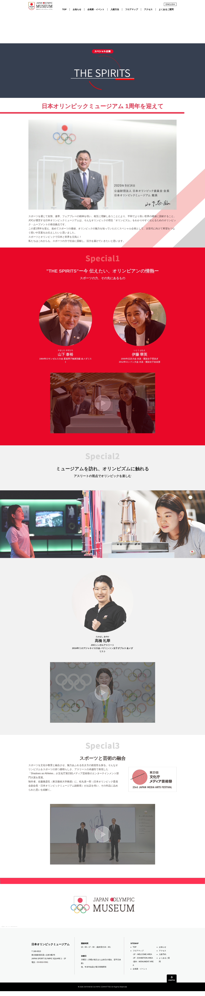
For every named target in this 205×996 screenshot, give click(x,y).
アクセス (148, 9)
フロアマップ (131, 9)
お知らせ (77, 9)
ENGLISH (170, 4)
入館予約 (162, 954)
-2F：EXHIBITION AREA (143, 958)
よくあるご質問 (166, 9)
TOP (64, 9)
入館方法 (115, 9)
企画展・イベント (95, 9)
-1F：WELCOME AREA (142, 954)
